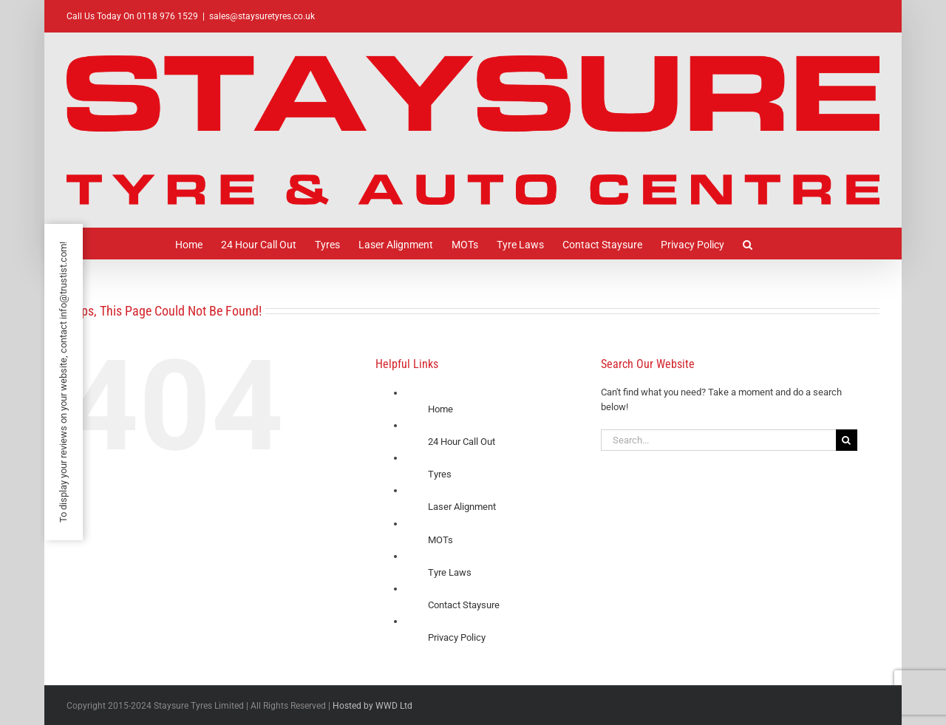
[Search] (846, 440)
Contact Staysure (464, 604)
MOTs (440, 539)
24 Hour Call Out (461, 441)
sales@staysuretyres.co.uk (262, 16)
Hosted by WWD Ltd (372, 706)
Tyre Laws (450, 572)
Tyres (440, 474)
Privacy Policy (457, 637)
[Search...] (718, 440)
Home (440, 409)
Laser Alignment (462, 506)
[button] (747, 243)
